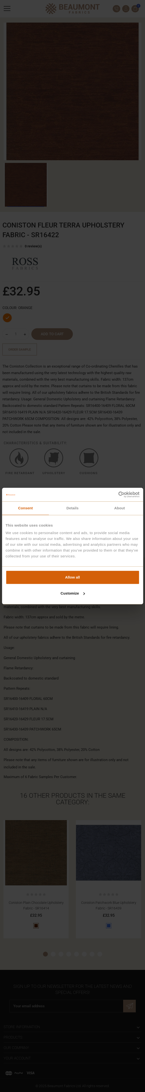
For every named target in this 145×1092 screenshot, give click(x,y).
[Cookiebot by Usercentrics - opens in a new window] (118, 494)
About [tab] (119, 508)
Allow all (72, 577)
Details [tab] (73, 508)
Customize (72, 593)
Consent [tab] (25, 508)
